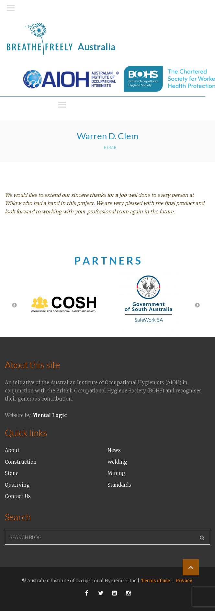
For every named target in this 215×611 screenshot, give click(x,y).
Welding (117, 462)
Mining (116, 473)
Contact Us (18, 496)
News (114, 450)
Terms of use (155, 580)
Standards (119, 485)
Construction (21, 462)
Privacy (184, 580)
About (12, 450)
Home (110, 147)
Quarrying (17, 485)
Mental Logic (49, 415)
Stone (11, 473)
